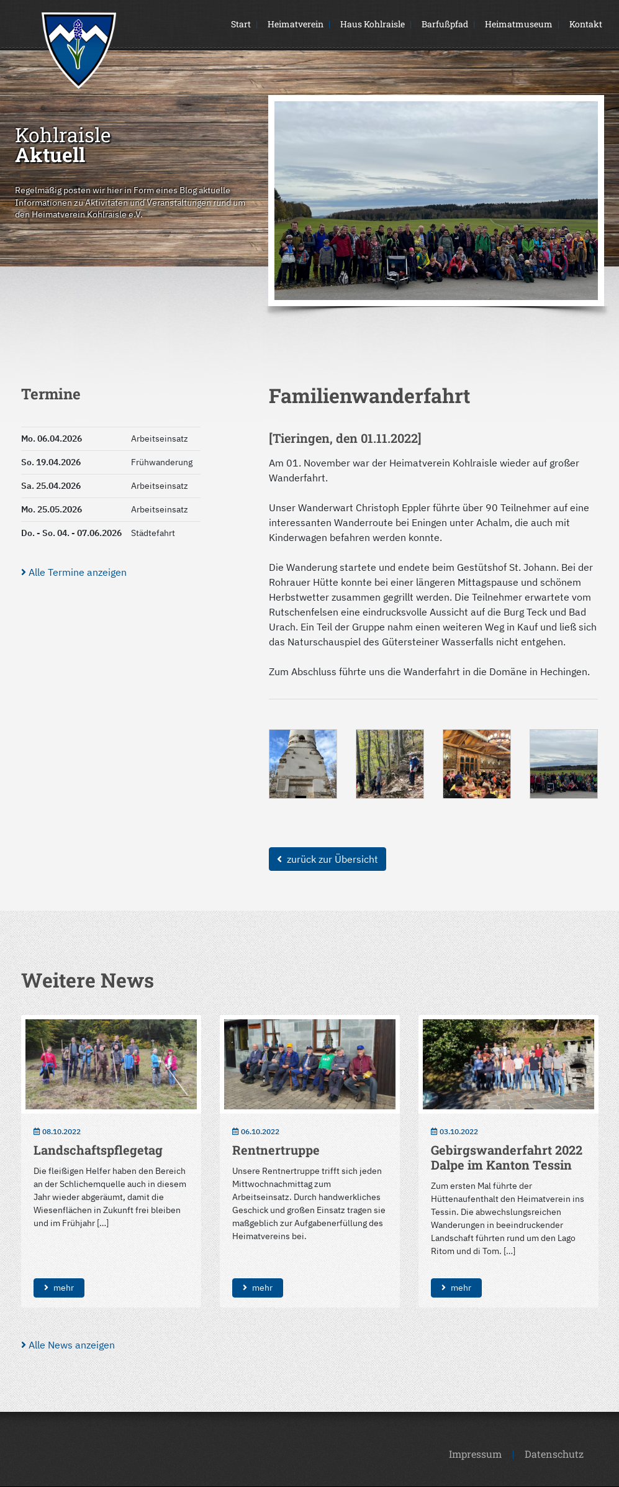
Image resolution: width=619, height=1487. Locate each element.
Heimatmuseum (519, 24)
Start (241, 24)
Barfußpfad (445, 24)
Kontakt (585, 24)
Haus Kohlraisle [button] (372, 24)
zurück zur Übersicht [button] (327, 859)
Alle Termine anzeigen (74, 572)
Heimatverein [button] (295, 24)
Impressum (475, 1453)
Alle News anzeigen (68, 1345)
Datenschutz (554, 1453)
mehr (59, 1287)
